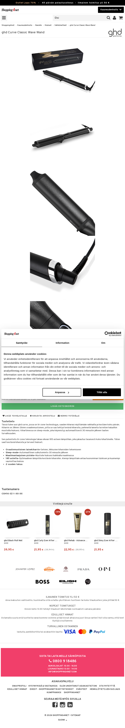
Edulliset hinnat (17, 689)
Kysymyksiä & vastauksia (42, 686)
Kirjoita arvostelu (42, 416)
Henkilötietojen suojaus (105, 689)
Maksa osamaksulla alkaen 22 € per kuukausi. (24, 399)
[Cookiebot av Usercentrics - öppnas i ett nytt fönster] (107, 333)
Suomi (62, 720)
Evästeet (81, 689)
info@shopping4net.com (62, 672)
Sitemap (76, 715)
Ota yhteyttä (107, 686)
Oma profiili (19, 686)
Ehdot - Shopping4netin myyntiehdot (52, 689)
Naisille (38, 25)
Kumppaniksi (54, 692)
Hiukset (48, 25)
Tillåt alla (102, 392)
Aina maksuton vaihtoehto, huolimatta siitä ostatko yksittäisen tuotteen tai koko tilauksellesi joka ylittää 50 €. (62, 598)
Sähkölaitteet (61, 25)
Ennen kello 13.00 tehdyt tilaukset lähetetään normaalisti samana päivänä (62, 607)
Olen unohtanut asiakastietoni (78, 686)
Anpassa (62, 392)
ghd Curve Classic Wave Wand (82, 25)
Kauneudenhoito (24, 25)
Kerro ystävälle (68, 416)
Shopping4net (8, 25)
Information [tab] (62, 342)
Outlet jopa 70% (26, 2)
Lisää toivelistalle (15, 416)
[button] (121, 18)
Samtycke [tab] (22, 342)
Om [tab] (103, 342)
